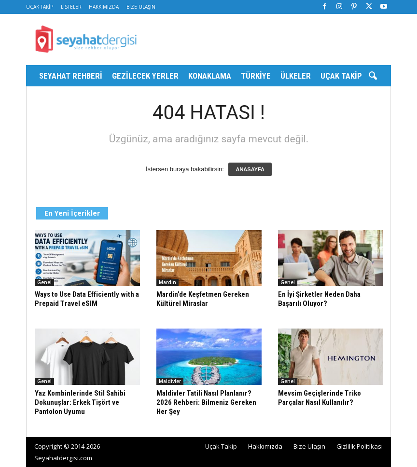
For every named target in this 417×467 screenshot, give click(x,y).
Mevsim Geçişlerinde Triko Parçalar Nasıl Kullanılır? (319, 398)
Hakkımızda (104, 6)
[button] (372, 76)
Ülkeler (295, 76)
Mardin (167, 282)
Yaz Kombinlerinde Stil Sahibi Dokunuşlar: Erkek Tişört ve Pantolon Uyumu (80, 402)
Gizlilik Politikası (359, 446)
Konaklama (209, 76)
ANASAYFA (250, 169)
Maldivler (170, 381)
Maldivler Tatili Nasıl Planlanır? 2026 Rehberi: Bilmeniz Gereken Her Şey (206, 402)
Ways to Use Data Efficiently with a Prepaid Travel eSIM (87, 299)
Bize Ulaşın (140, 6)
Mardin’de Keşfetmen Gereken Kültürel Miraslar (202, 299)
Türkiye (256, 76)
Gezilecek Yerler (145, 76)
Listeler (71, 6)
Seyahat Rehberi (70, 76)
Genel (44, 282)
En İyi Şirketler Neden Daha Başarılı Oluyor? (319, 299)
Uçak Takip (39, 6)
